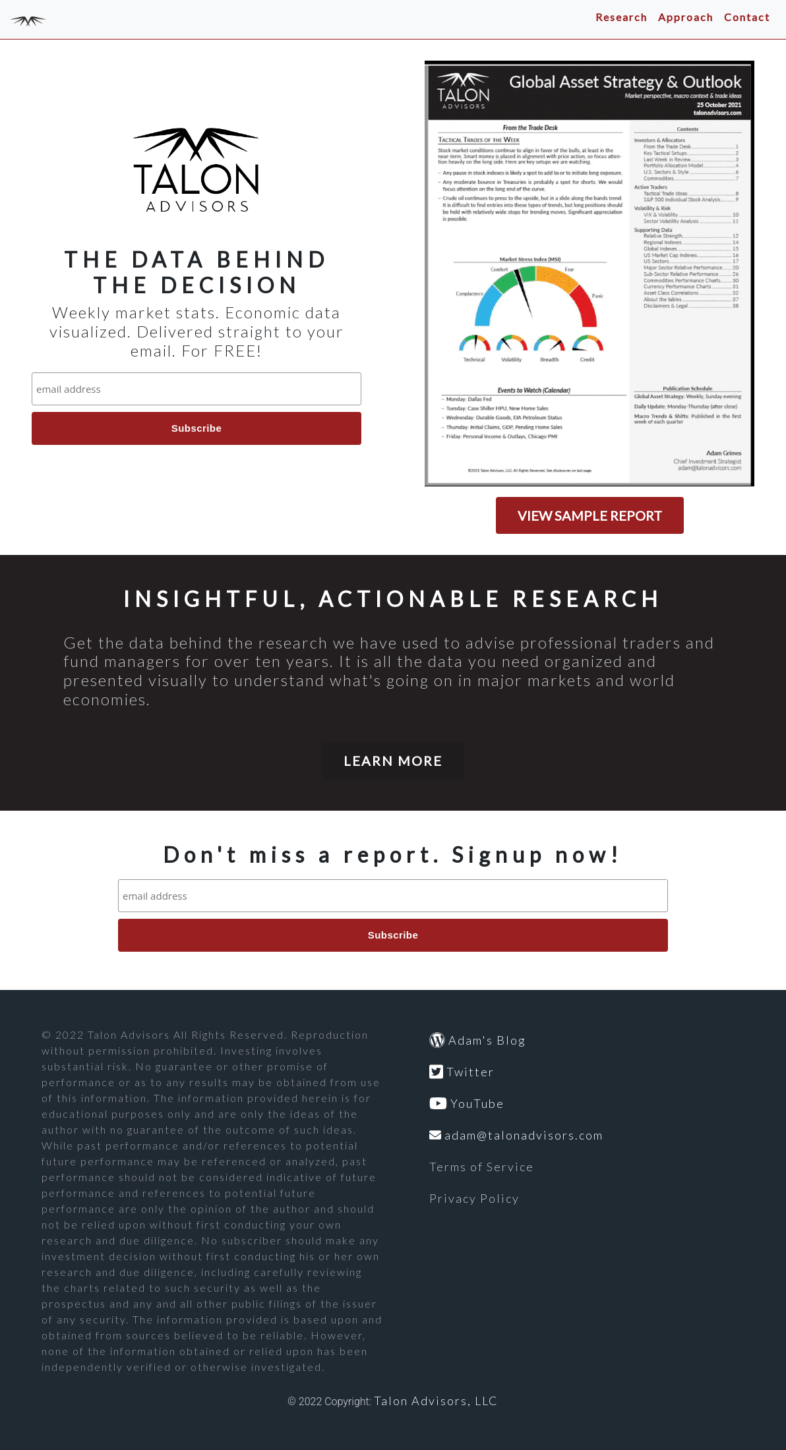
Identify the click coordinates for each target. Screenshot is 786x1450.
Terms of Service (481, 1166)
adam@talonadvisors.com (516, 1135)
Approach (685, 17)
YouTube (466, 1103)
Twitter (462, 1071)
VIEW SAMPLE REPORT (590, 515)
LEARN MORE (393, 760)
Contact (747, 17)
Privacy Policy (474, 1198)
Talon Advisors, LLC (436, 1400)
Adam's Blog (477, 1040)
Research (621, 17)
